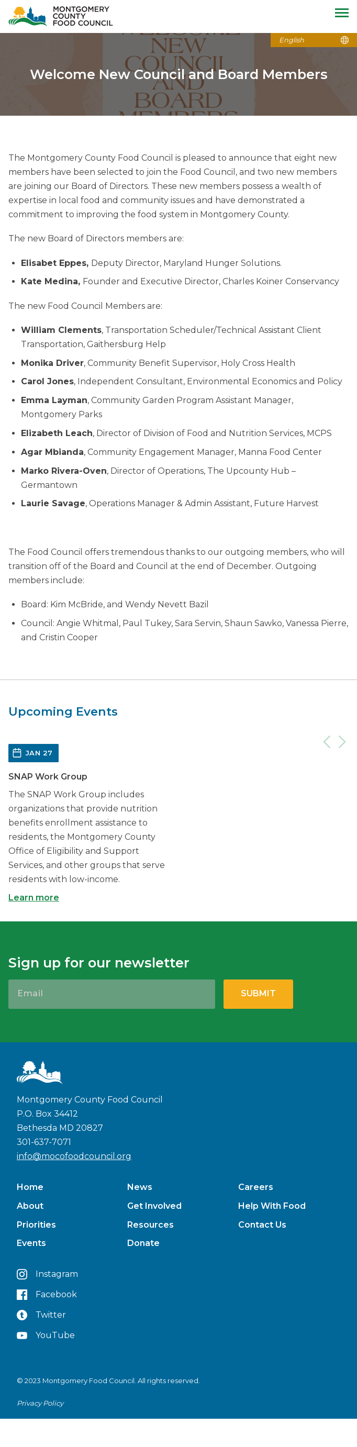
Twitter (41, 1315)
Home (30, 1187)
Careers (255, 1187)
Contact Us (262, 1225)
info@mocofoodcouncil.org (74, 1156)
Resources (150, 1225)
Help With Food (272, 1206)
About (30, 1206)
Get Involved (154, 1206)
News (139, 1187)
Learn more (33, 898)
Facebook (47, 1294)
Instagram (47, 1274)
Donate (143, 1243)
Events (31, 1243)
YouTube (46, 1335)
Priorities (36, 1225)
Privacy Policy (40, 1403)
